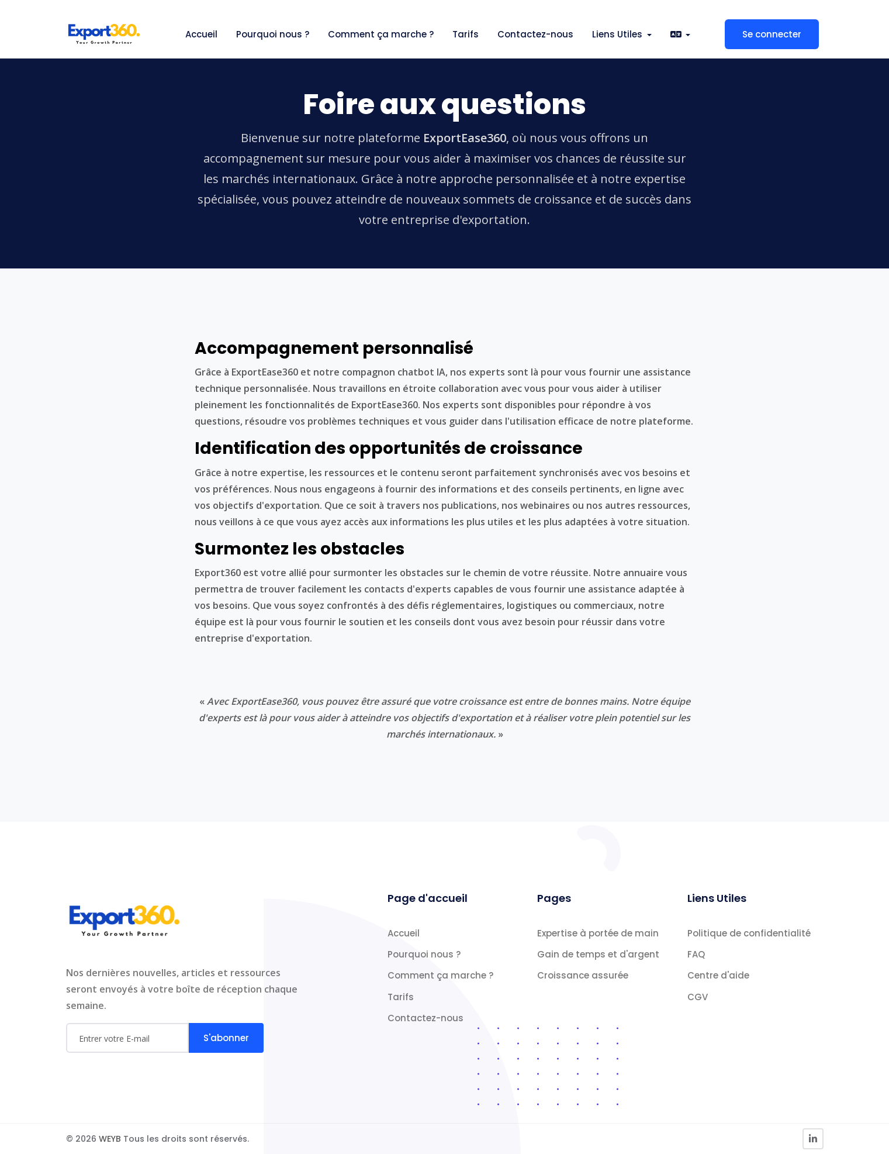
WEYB (111, 1139)
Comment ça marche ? (381, 34)
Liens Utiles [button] (618, 34)
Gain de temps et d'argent (598, 954)
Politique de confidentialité (749, 933)
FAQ (696, 954)
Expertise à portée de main (598, 933)
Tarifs (465, 34)
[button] (680, 34)
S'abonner (226, 1038)
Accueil (201, 34)
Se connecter (771, 34)
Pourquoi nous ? (272, 34)
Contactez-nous (535, 34)
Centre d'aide (718, 975)
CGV (697, 997)
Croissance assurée (582, 975)
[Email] (127, 1038)
